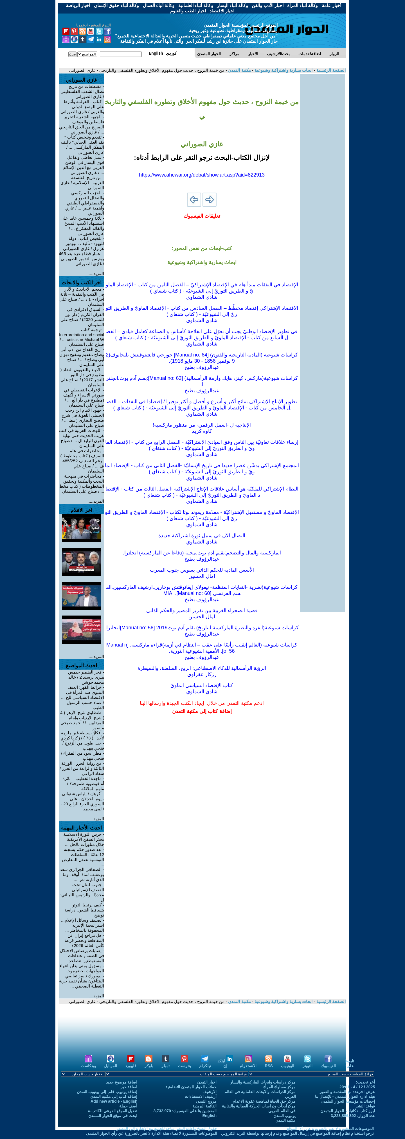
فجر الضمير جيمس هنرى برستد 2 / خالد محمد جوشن (86, 677)
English (209, 1115)
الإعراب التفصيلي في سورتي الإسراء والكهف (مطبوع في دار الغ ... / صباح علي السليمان (83, 397)
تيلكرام (205, 1063)
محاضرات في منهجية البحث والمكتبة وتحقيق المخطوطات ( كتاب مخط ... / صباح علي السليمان (81, 484)
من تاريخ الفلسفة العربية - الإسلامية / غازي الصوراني (82, 182)
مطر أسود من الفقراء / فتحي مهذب (82, 756)
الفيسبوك (328, 1063)
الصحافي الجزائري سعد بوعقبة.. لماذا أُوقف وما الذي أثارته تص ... (82, 874)
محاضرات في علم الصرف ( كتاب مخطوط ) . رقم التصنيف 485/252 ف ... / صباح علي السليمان (82, 460)
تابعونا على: (349, 1063)
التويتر (307, 1063)
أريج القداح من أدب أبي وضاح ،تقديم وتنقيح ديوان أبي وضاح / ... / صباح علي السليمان (81, 357)
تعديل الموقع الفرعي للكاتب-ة (112, 1111)
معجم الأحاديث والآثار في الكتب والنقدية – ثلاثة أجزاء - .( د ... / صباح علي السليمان (81, 297)
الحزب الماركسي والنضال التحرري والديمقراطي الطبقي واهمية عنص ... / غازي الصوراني (84, 202)
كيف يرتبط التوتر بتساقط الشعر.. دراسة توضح (84, 909)
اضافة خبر (129, 1087)
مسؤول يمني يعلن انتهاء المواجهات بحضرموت (81, 968)
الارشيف (209, 1091)
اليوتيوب (287, 1063)
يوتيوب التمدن (284, 1115)
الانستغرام (248, 1063)
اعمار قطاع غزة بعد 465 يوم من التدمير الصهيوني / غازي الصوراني (81, 258)
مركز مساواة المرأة (279, 1087)
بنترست (184, 1063)
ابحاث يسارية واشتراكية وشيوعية (283, 70)
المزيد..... (95, 273)
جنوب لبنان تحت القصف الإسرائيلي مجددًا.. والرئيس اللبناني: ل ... (82, 892)
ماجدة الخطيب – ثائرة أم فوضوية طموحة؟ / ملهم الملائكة (83, 783)
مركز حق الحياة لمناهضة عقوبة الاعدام (264, 1101)
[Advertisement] (322, 158)
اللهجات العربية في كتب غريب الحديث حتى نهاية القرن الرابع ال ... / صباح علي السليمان (81, 438)
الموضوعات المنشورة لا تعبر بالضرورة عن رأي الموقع (330, 1128)
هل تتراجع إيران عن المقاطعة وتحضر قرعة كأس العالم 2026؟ (84, 940)
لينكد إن (225, 1063)
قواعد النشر (365, 1106)
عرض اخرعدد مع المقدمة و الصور (347, 1091)
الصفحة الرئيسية (330, 70)
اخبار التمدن (207, 1082)
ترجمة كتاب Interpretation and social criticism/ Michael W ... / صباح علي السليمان (81, 337)
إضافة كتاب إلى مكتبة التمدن (114, 1096)
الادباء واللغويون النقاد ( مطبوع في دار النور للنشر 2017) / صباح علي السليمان (82, 377)
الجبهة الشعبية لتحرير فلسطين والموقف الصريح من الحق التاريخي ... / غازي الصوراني (81, 124)
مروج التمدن (206, 1101)
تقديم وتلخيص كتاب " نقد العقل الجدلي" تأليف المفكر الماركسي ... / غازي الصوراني (82, 145)
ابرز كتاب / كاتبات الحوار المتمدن (347, 1111)
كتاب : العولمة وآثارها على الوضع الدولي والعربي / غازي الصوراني (82, 106)
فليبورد (130, 1063)
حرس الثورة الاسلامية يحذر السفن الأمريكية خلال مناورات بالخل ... (83, 839)
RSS (269, 1063)
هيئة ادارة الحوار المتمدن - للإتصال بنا (345, 1096)
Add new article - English (114, 1101)
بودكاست (88, 1063)
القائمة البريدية (204, 1106)
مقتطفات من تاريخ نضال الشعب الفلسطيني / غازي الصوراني (82, 91)
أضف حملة (128, 1106)
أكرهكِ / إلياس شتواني (82, 793)
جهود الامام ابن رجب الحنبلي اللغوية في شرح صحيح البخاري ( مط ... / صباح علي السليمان (83, 418)
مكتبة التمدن (239, 70)
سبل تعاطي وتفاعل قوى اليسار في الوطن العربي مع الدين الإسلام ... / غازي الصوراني (83, 165)
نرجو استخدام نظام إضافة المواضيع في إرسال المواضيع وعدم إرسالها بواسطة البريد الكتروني (297, 1133)
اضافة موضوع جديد (122, 1082)
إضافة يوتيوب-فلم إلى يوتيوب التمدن (107, 1091)
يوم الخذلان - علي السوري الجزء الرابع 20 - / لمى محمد (82, 803)
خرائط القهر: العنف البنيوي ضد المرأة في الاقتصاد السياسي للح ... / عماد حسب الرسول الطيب (82, 697)
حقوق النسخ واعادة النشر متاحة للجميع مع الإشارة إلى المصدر (166, 1128)
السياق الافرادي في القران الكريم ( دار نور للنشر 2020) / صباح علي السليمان (82, 317)
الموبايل (110, 1063)
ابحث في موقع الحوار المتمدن (113, 1115)
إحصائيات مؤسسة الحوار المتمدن (348, 1101)
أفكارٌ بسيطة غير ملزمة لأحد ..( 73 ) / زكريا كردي (82, 735)
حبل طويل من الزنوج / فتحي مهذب (83, 745)
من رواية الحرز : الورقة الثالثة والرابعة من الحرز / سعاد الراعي (82, 768)
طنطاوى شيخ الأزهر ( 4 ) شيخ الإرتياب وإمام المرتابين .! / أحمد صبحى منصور (82, 720)
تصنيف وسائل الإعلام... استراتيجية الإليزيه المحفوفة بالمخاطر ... (82, 925)
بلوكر (149, 1063)
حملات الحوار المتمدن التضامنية (191, 1087)
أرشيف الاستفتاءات (201, 1096)
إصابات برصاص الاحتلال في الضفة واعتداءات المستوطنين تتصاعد (82, 955)
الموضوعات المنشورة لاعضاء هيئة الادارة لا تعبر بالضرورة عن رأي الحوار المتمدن (151, 1133)
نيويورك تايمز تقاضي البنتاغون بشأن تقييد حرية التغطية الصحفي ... (81, 980)
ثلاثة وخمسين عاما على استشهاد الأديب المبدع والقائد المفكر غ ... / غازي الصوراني (82, 226)
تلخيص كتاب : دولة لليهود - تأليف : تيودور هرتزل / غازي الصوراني (83, 243)
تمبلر (165, 1063)
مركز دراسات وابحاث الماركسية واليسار (263, 1082)
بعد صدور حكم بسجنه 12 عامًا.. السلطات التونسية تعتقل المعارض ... (83, 857)
